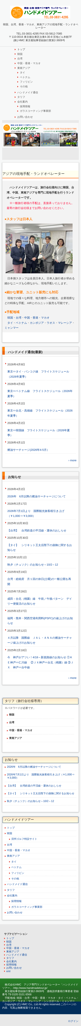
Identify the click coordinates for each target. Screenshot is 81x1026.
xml (8, 971)
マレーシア (65, 322)
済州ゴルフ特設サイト (24, 838)
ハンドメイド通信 (27, 92)
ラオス (51, 322)
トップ (21, 49)
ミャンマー (12, 327)
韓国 (19, 54)
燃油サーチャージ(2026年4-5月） (28, 449)
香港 (35, 317)
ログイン (73, 1021)
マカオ (45, 317)
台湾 (19, 58)
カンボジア (37, 322)
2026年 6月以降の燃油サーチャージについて (36, 496)
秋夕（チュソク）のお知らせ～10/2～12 (34, 564)
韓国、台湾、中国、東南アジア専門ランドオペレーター (40, 12)
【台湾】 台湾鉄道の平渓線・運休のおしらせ (38, 530)
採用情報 (25, 106)
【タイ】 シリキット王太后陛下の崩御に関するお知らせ (40, 793)
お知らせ (14, 477)
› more (72, 460)
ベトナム (25, 77)
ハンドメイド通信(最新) (25, 352)
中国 (27, 317)
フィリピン (26, 81)
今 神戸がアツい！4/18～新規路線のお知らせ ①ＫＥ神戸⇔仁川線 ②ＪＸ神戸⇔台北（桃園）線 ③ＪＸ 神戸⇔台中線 (40, 662)
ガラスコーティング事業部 (35, 110)
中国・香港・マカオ (29, 63)
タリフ (21, 96)
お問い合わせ (25, 116)
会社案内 (22, 101)
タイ (22, 72)
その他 (24, 86)
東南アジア (23, 68)
